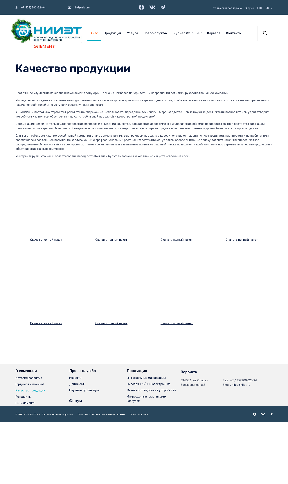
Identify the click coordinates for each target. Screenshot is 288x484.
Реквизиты (23, 458)
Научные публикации (84, 452)
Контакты (234, 33)
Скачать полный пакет (46, 265)
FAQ (259, 8)
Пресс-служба (155, 33)
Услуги (132, 33)
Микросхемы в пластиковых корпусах (146, 460)
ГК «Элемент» (25, 464)
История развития (28, 439)
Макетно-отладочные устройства (151, 452)
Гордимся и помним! (29, 446)
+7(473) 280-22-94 (243, 442)
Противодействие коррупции (57, 476)
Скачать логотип (139, 476)
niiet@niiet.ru (241, 446)
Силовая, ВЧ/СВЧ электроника (148, 445)
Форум (249, 8)
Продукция (112, 33)
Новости (75, 439)
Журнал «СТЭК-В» (187, 33)
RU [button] (269, 8)
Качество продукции (30, 452)
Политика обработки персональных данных (101, 476)
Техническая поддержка (226, 8)
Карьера (213, 33)
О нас (94, 33)
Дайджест (76, 445)
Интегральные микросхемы (146, 439)
